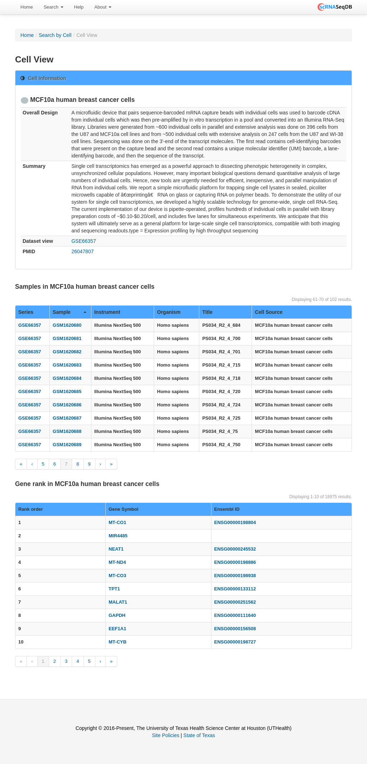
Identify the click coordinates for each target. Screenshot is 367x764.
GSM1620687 (67, 418)
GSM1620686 (67, 404)
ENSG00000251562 (235, 602)
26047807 (82, 251)
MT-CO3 (117, 575)
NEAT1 (116, 549)
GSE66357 (83, 241)
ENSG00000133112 (235, 588)
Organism (168, 312)
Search (53, 7)
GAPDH (117, 615)
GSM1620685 (67, 391)
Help (79, 7)
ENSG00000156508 (235, 628)
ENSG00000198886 (235, 562)
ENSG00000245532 (235, 549)
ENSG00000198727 (235, 642)
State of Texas (199, 735)
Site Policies (165, 735)
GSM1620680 (67, 325)
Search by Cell (55, 35)
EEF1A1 (117, 628)
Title (207, 312)
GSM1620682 (67, 351)
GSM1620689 (67, 444)
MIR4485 (118, 535)
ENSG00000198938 (235, 575)
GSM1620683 (67, 365)
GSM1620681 (67, 338)
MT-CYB (118, 642)
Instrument (107, 312)
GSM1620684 (67, 378)
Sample (69, 312)
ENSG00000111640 (235, 615)
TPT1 (114, 588)
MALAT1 (118, 602)
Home (26, 7)
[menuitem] (26, 7)
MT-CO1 (117, 522)
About (102, 7)
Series (25, 312)
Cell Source (268, 312)
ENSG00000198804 (235, 522)
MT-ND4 (117, 562)
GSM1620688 (67, 431)
